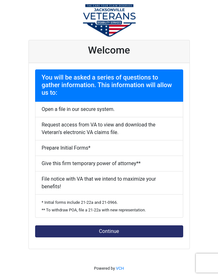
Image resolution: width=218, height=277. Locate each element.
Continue (109, 231)
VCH (120, 268)
